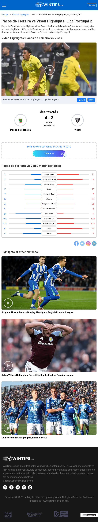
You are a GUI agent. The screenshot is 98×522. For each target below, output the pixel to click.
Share (91, 100)
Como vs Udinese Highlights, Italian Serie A (24, 437)
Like (81, 100)
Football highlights (20, 14)
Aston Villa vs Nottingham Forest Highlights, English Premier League (37, 375)
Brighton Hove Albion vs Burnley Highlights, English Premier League (37, 312)
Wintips (4, 14)
